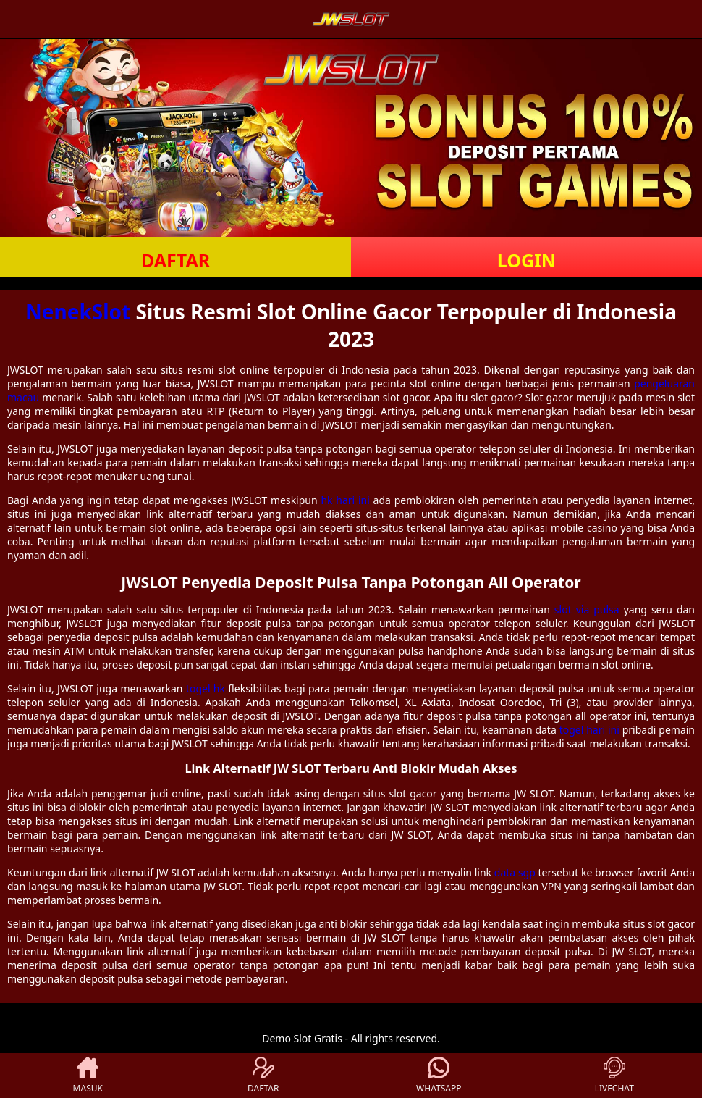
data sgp (515, 872)
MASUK (88, 1075)
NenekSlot (77, 311)
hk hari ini (345, 500)
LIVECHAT (614, 1075)
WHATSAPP (438, 1075)
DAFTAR (175, 260)
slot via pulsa (586, 609)
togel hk (205, 688)
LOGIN (526, 260)
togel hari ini (589, 730)
